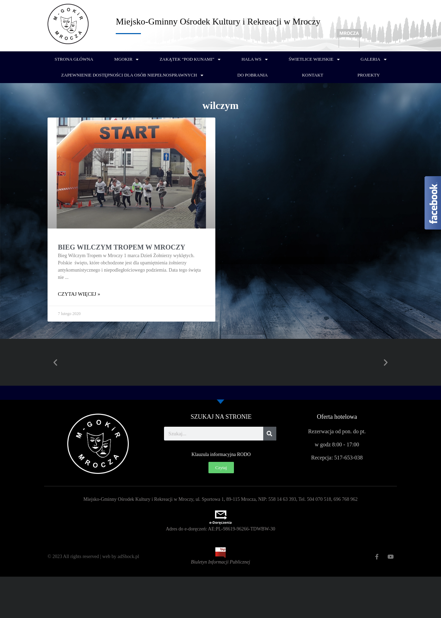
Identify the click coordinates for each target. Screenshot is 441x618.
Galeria (374, 59)
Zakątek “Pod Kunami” (190, 59)
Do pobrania (252, 75)
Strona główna (73, 59)
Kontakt (312, 75)
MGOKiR (126, 59)
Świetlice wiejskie (314, 59)
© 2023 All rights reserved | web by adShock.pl (93, 556)
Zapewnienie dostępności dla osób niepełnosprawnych (132, 75)
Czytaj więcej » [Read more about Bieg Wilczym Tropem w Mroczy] (79, 294)
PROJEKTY (368, 75)
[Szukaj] (269, 433)
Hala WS (255, 59)
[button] (55, 362)
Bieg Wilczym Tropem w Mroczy (121, 247)
